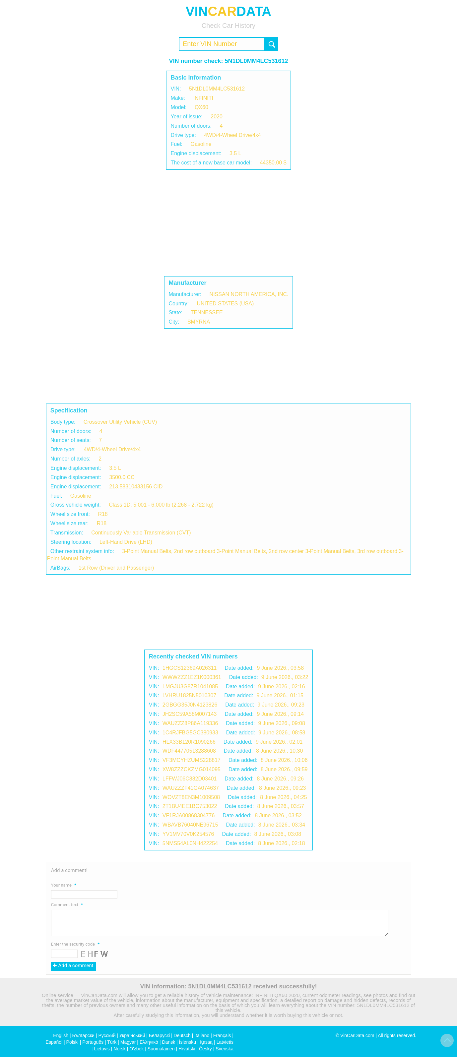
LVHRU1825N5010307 (189, 695)
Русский (106, 1035)
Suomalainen (161, 1048)
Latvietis (225, 1042)
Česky (205, 1048)
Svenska (224, 1048)
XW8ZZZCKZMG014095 (192, 769)
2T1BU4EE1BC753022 (190, 806)
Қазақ (206, 1042)
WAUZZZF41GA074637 (191, 788)
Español (54, 1042)
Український (132, 1035)
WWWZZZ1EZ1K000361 (192, 677)
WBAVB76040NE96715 (190, 825)
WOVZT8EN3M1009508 (191, 797)
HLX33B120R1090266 (189, 742)
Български (83, 1035)
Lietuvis (101, 1048)
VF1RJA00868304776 (189, 815)
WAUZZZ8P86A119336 (190, 723)
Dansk (168, 1042)
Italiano (201, 1035)
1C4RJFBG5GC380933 (190, 732)
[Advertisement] (228, 222)
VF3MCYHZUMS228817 (192, 760)
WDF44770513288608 (189, 751)
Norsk (119, 1048)
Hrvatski (186, 1048)
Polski (72, 1042)
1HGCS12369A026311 (190, 668)
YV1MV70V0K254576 (188, 834)
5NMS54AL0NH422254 (190, 843)
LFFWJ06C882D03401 (190, 778)
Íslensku (187, 1042)
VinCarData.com (357, 1035)
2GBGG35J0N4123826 (190, 705)
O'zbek (136, 1048)
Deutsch (181, 1035)
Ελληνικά (149, 1042)
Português (92, 1042)
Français (222, 1035)
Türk (111, 1042)
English (60, 1035)
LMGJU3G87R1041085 (190, 686)
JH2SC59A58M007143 (190, 714)
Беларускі (159, 1035)
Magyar (128, 1042)
